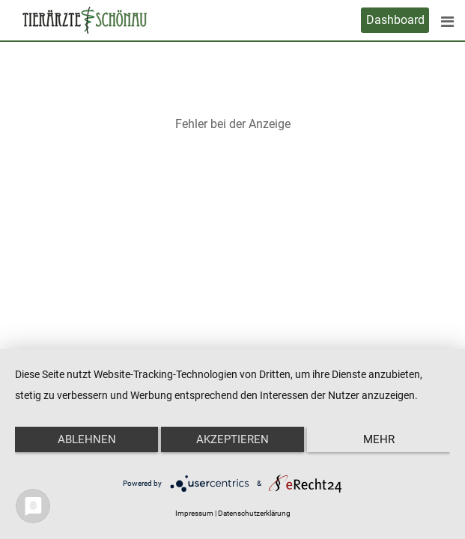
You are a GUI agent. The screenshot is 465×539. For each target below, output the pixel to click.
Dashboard (395, 20)
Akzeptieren (232, 439)
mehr (379, 439)
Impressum (194, 513)
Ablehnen (87, 439)
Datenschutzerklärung (254, 513)
